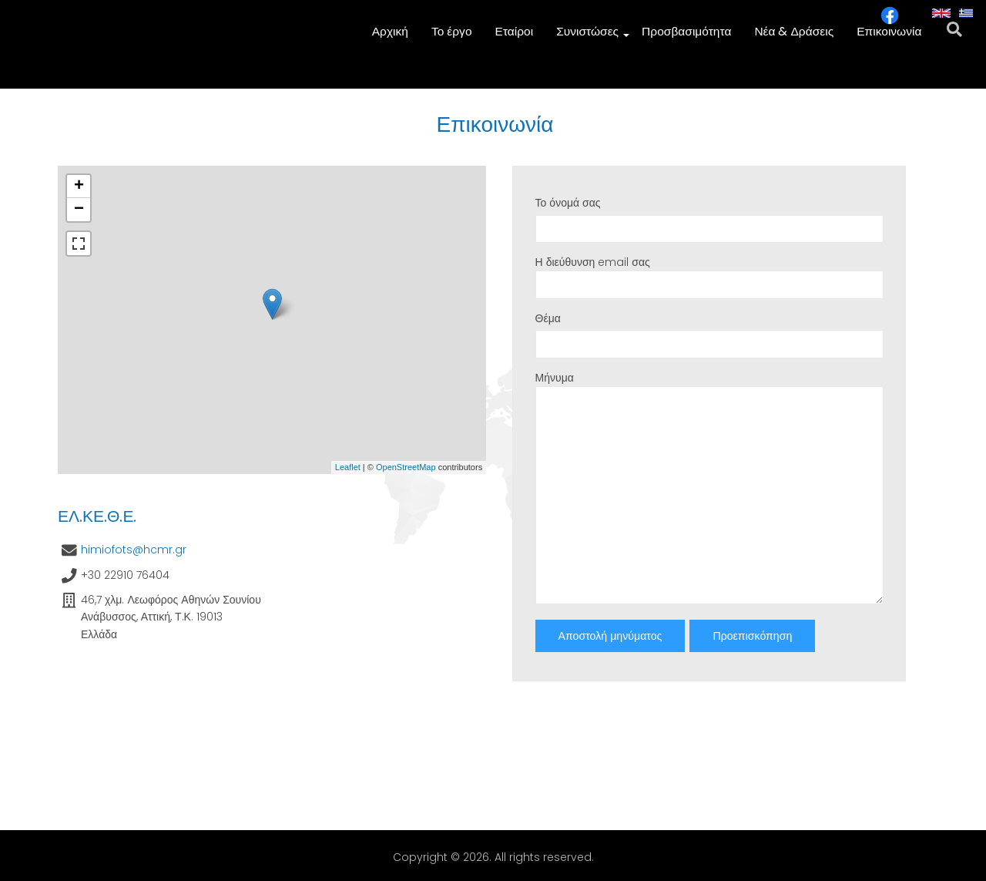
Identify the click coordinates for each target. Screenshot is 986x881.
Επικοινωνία (889, 39)
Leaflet (348, 467)
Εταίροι (516, 39)
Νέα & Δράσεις (795, 39)
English (941, 17)
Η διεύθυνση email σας (592, 262)
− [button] (79, 209)
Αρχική (394, 39)
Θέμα (548, 318)
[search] (955, 38)
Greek (968, 17)
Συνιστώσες (592, 40)
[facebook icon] (889, 21)
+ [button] (79, 186)
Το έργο (454, 39)
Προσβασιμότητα (688, 39)
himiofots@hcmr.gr (133, 549)
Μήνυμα (554, 377)
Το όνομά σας (568, 202)
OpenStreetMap (406, 467)
